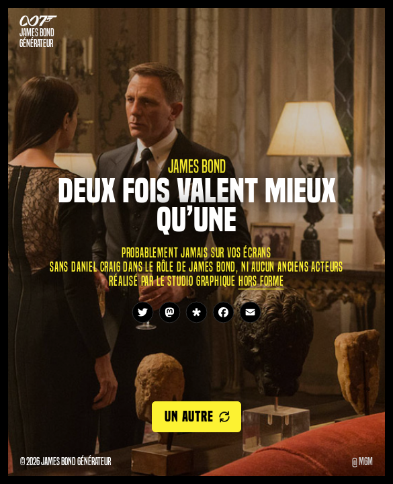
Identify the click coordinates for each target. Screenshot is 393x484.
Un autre (189, 417)
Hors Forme (261, 280)
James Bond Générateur (36, 38)
